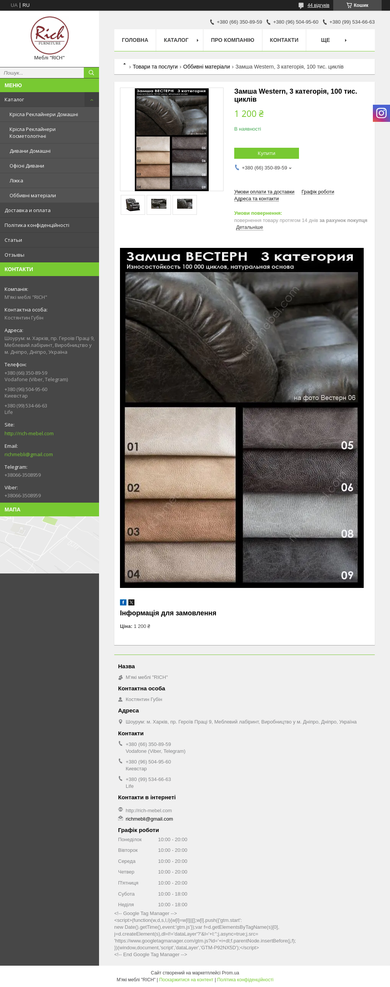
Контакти (284, 40)
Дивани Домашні (30, 150)
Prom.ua (230, 973)
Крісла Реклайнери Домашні (44, 114)
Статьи (13, 239)
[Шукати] (91, 72)
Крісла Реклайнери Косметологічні (33, 132)
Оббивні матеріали (33, 195)
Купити (266, 153)
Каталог (14, 99)
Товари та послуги (155, 67)
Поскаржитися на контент (186, 979)
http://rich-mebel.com (29, 433)
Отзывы (14, 254)
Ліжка (16, 180)
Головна (135, 40)
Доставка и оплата (28, 210)
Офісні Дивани (27, 165)
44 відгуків (318, 5)
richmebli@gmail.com (29, 454)
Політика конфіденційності (37, 225)
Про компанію (232, 40)
